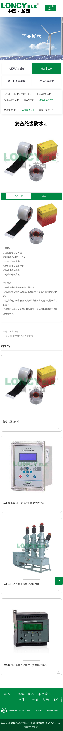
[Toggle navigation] (59, 8)
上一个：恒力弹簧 (9, 331)
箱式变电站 (29, 100)
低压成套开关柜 (11, 100)
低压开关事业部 (16, 81)
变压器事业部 (46, 81)
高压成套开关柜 (43, 94)
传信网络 (35, 727)
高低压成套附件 (46, 100)
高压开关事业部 (16, 68)
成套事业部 (47, 68)
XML (51, 723)
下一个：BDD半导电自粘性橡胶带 (17, 336)
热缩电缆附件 (28, 110)
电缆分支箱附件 (46, 110)
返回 (44, 196)
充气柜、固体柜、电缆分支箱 (18, 94)
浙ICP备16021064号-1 (40, 723)
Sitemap (56, 723)
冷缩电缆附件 (10, 110)
